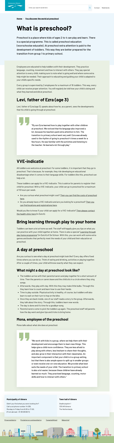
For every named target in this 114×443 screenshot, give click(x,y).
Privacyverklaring (10, 420)
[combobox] (58, 8)
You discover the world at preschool (42, 18)
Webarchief (65, 420)
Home (19, 18)
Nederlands (106, 8)
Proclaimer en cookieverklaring (30, 420)
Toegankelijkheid (51, 420)
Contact (97, 8)
